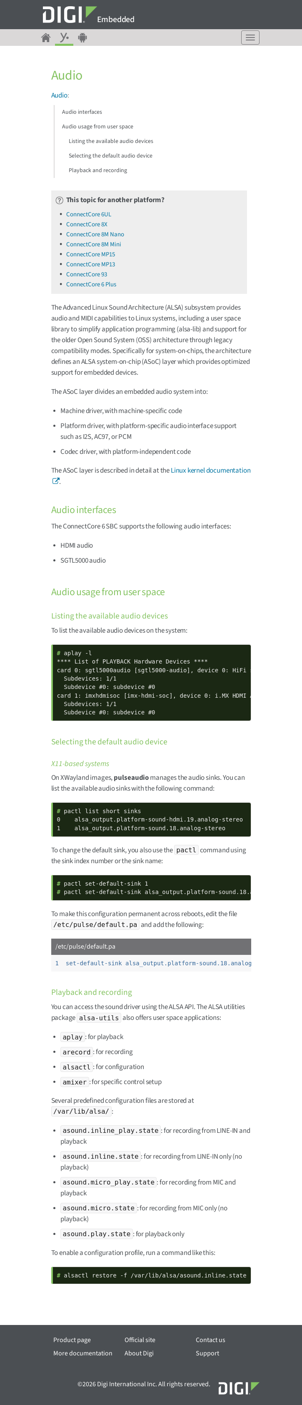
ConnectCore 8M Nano (95, 234)
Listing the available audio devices (111, 141)
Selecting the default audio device (110, 156)
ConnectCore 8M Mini (93, 244)
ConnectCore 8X (86, 224)
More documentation (82, 1353)
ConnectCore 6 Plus (91, 284)
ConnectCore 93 (86, 274)
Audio (59, 95)
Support (207, 1353)
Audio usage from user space (97, 127)
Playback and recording (98, 170)
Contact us (210, 1340)
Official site (140, 1340)
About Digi (139, 1353)
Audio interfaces (82, 112)
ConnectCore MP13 (90, 264)
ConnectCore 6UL (88, 214)
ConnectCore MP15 (90, 254)
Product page (72, 1340)
